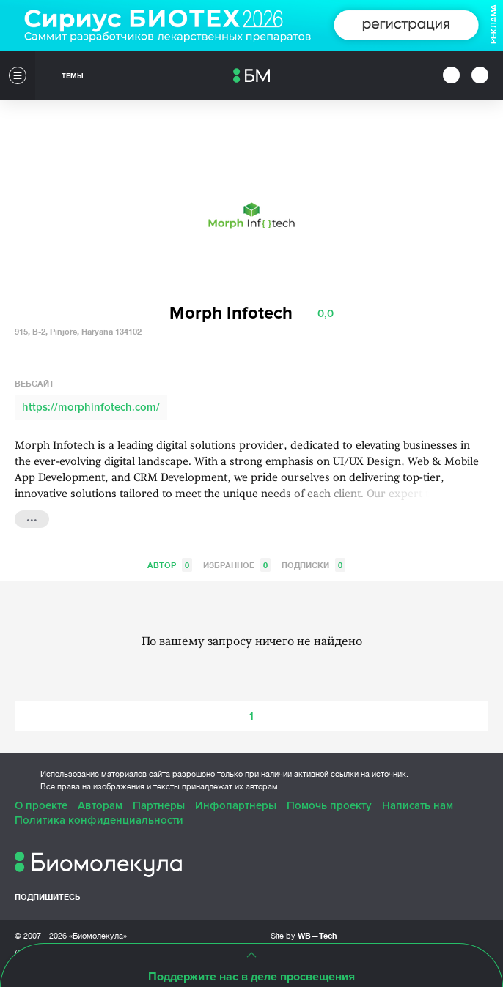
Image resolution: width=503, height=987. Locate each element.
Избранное (237, 565)
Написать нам (417, 805)
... (31, 517)
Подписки (313, 565)
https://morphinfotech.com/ (91, 407)
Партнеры (159, 805)
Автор (169, 565)
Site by (304, 935)
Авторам (100, 805)
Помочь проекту (329, 805)
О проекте (41, 805)
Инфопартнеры (235, 805)
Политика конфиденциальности (99, 820)
